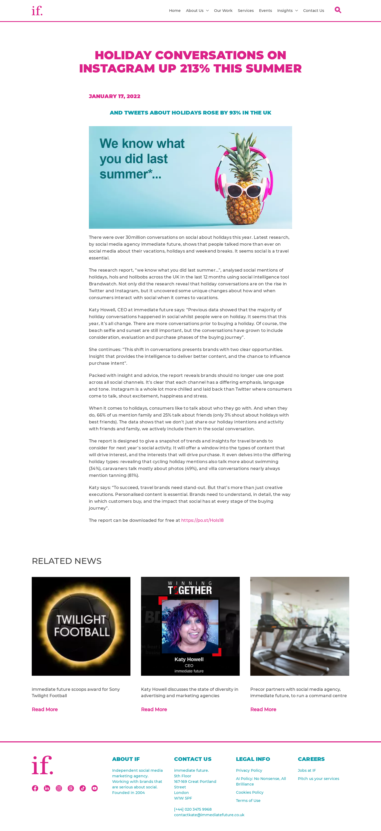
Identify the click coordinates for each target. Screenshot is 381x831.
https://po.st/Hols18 (202, 520)
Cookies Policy (250, 792)
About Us (197, 10)
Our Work (223, 10)
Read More (45, 710)
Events (265, 10)
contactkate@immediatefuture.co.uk (199, 814)
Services (246, 10)
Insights (287, 10)
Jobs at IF (307, 770)
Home (175, 10)
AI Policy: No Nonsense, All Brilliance (261, 781)
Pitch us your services (318, 778)
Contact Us (313, 10)
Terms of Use (248, 800)
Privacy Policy (249, 770)
